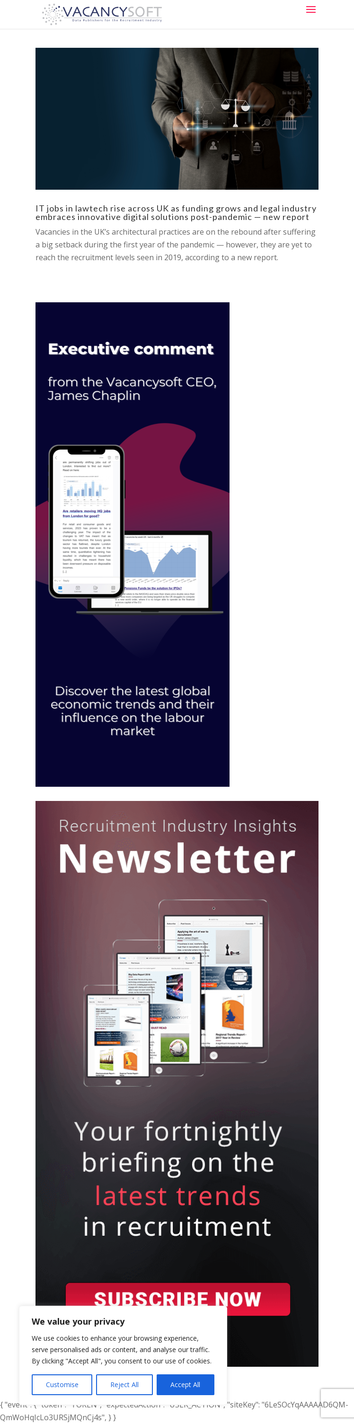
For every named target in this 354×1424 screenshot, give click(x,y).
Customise (62, 1384)
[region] (123, 1355)
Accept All (185, 1384)
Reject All (124, 1384)
